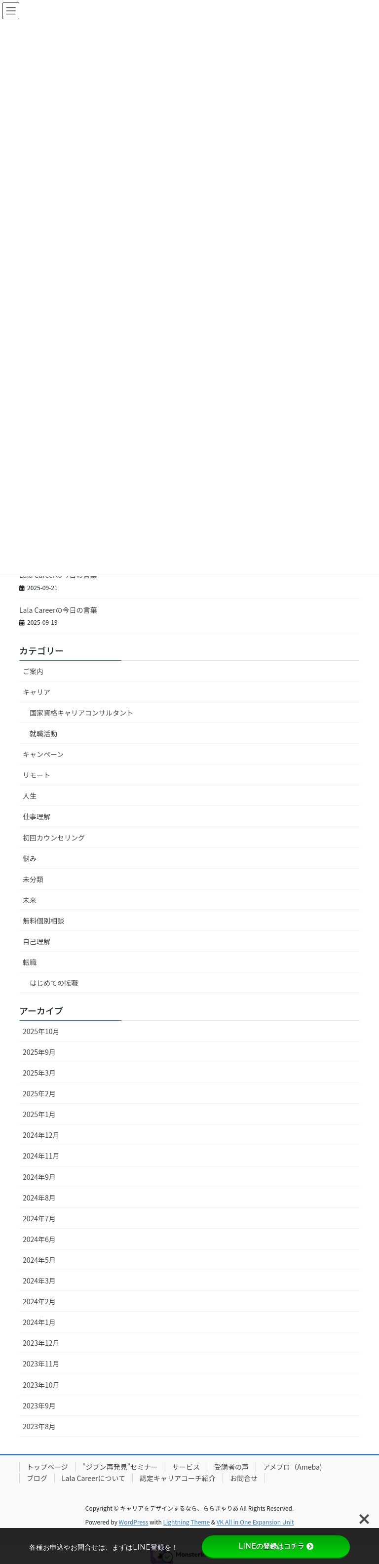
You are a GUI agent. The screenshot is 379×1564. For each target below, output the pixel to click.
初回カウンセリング (54, 837)
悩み (30, 858)
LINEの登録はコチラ (275, 1546)
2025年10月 (41, 1031)
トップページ (47, 1467)
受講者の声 (231, 1467)
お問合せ (244, 1478)
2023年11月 (41, 1363)
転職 (30, 962)
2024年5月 (39, 1260)
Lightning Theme (186, 1522)
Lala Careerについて (93, 1478)
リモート (36, 775)
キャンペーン (43, 754)
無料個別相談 (43, 920)
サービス (186, 1467)
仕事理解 (36, 816)
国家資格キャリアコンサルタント (81, 713)
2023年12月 (41, 1343)
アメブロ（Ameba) (292, 1467)
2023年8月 (39, 1426)
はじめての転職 (54, 983)
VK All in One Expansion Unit (255, 1522)
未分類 (33, 879)
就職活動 (43, 733)
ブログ (37, 1478)
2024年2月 (39, 1301)
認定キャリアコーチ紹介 (178, 1478)
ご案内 (33, 671)
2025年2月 (39, 1093)
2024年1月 (39, 1322)
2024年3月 (39, 1280)
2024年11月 (41, 1156)
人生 (30, 796)
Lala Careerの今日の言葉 (58, 610)
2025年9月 (39, 1052)
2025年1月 (39, 1114)
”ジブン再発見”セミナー (120, 1467)
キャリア (36, 692)
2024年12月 (41, 1135)
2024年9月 (39, 1177)
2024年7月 (39, 1218)
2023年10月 (41, 1385)
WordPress (134, 1522)
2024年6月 (39, 1239)
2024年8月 (39, 1198)
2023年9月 (39, 1405)
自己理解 (36, 941)
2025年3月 (39, 1073)
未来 (30, 900)
